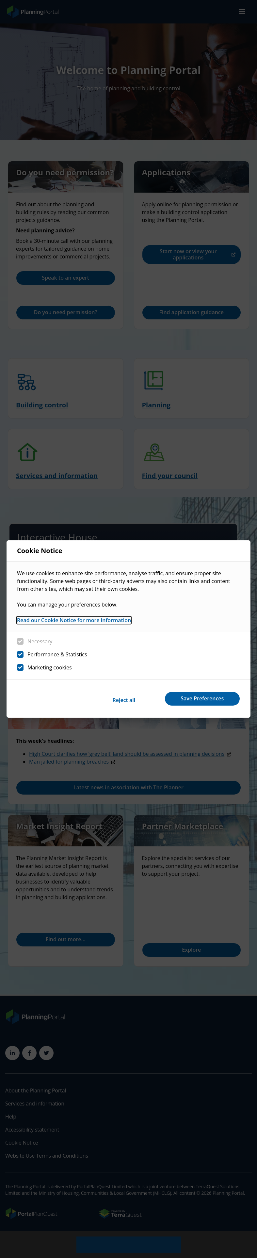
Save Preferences (199, 698)
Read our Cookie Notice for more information (74, 621)
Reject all (114, 698)
